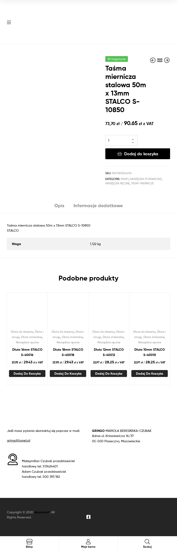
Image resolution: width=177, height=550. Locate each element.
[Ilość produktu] (121, 140)
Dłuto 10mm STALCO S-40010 (149, 352)
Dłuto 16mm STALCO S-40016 (27, 352)
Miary (125, 179)
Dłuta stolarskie (31, 337)
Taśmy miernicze (142, 183)
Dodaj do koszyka (141, 153)
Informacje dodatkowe (98, 205)
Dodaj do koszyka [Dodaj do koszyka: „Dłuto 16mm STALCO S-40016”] (27, 373)
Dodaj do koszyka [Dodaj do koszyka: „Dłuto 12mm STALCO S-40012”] (108, 373)
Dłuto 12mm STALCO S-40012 (109, 352)
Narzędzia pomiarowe (146, 179)
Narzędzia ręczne (117, 183)
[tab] (59, 207)
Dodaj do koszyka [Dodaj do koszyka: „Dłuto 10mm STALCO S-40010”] (149, 373)
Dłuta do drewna (22, 331)
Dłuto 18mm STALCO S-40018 (68, 352)
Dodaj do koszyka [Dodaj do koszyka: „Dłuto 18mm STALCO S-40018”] (68, 373)
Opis (59, 205)
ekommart (41, 512)
